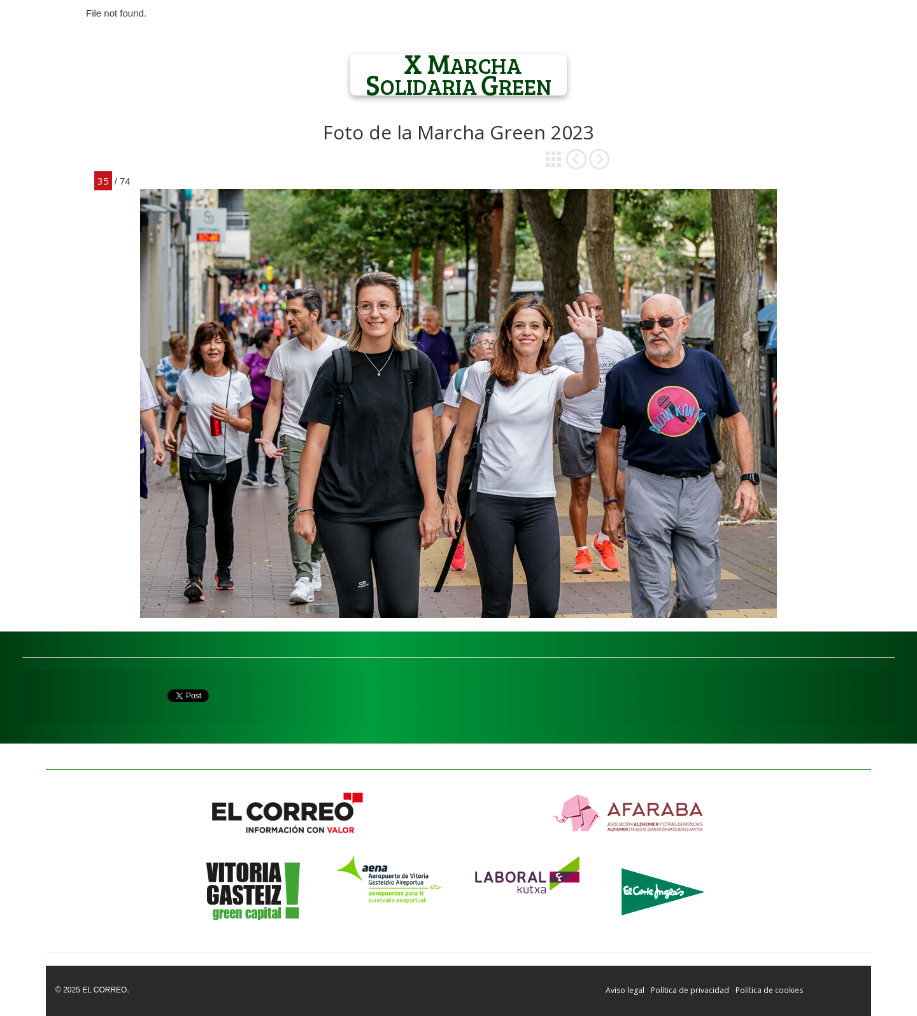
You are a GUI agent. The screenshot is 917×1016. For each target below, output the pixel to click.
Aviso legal (625, 990)
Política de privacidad (690, 990)
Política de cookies (769, 990)
